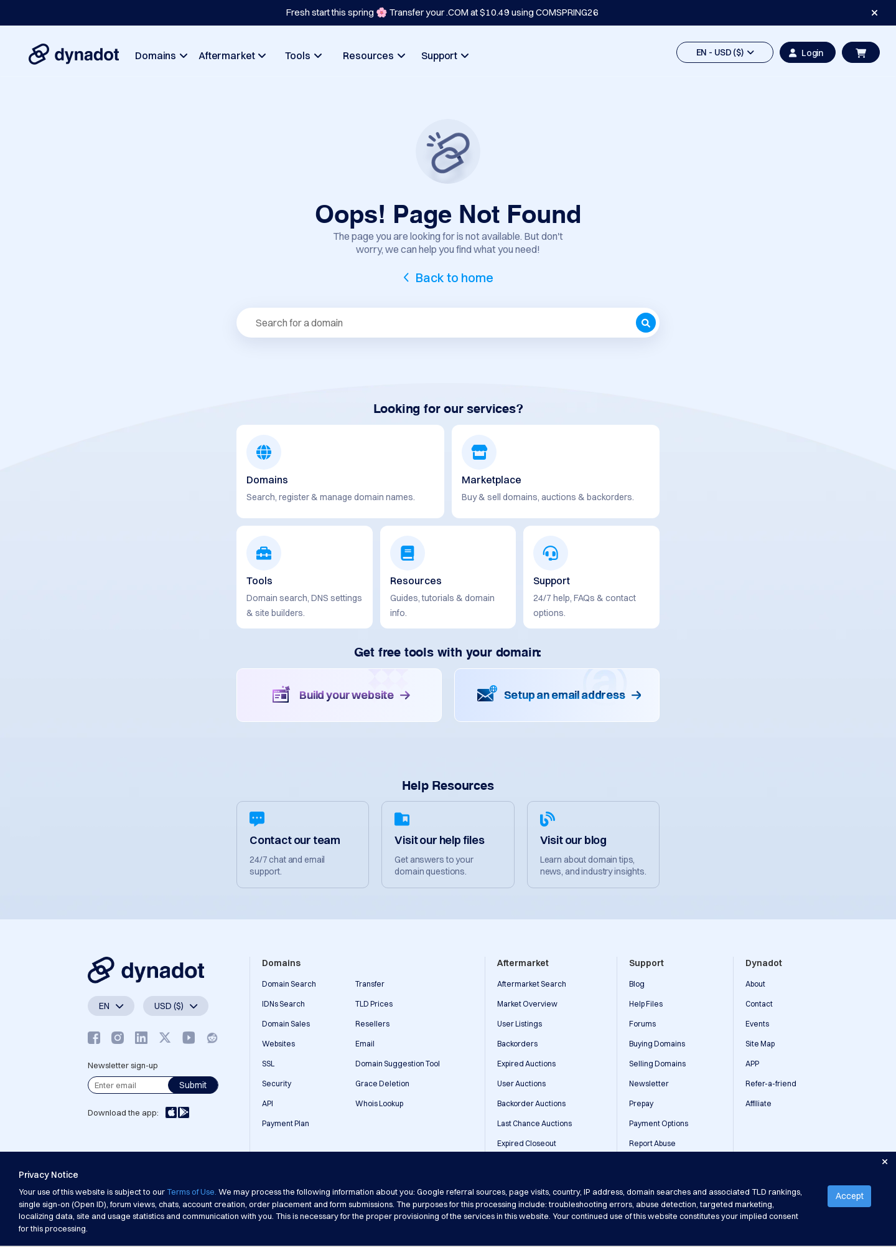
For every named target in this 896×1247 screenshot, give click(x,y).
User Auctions (521, 1083)
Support (444, 55)
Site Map (760, 1043)
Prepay (641, 1103)
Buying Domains (657, 1043)
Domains (161, 55)
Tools (303, 55)
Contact (759, 1003)
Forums (642, 1023)
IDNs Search (283, 1003)
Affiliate (758, 1103)
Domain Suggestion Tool (397, 1063)
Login (806, 53)
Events (757, 1023)
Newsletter (649, 1083)
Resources (373, 55)
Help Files (646, 1003)
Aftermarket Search (531, 984)
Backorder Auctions (531, 1103)
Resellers (372, 1023)
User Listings (519, 1023)
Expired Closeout (526, 1143)
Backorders (517, 1043)
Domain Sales (286, 1023)
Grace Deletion (382, 1083)
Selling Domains (657, 1063)
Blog (637, 984)
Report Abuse (652, 1143)
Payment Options (658, 1123)
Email (365, 1043)
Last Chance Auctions (534, 1123)
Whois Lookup (379, 1103)
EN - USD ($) (725, 52)
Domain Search (289, 984)
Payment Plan (285, 1123)
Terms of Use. (192, 1192)
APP (752, 1063)
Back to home (454, 277)
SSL (268, 1063)
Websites (278, 1043)
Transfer (370, 984)
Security (276, 1083)
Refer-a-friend (770, 1083)
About (755, 984)
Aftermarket (232, 55)
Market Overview (527, 1003)
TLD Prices (374, 1003)
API (267, 1103)
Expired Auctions (526, 1063)
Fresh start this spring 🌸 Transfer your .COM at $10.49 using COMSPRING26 (442, 12)
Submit (193, 1085)
